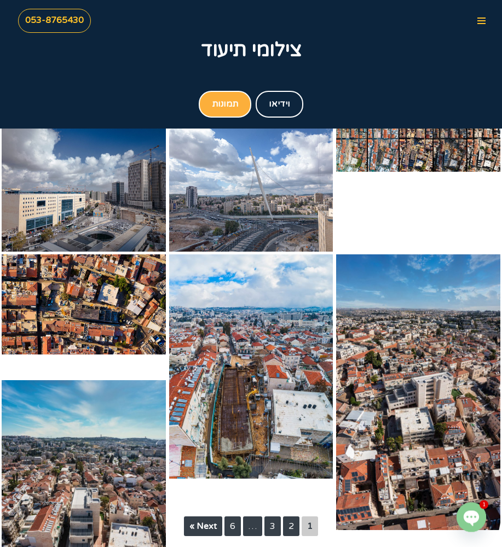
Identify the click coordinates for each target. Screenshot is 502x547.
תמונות (225, 103)
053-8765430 (54, 20)
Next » (203, 526)
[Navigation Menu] (481, 21)
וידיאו (279, 103)
